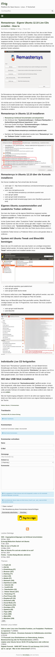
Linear (17, 428)
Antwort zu (5, 460)
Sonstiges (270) (9, 607)
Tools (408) (7, 614)
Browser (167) (9, 571)
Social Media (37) (10, 603)
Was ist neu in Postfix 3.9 (10, 546)
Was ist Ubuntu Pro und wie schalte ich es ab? (17, 550)
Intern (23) (7, 576)
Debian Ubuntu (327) (11, 591)
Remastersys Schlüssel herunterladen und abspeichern (24, 118)
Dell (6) (6, 567)
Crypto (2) (7, 565)
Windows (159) (9, 618)
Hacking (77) (8, 574)
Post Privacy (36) (10, 596)
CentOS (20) (8, 587)
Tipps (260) (8, 612)
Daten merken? (8, 506)
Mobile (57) (8, 578)
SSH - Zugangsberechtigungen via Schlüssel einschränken (21, 537)
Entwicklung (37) (10, 569)
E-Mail (3, 448)
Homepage (5, 454)
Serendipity (26, 655)
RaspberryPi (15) (10, 598)
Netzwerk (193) (9, 580)
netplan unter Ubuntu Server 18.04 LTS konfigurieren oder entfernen (25, 642)
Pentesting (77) (9, 594)
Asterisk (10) (8, 585)
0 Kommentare (15, 405)
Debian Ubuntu (5, 405)
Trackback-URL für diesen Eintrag (10, 414)
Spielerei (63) (8, 609)
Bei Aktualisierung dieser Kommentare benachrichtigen (21, 509)
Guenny (13, 29)
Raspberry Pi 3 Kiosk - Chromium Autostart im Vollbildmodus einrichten (26, 633)
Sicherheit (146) (9, 600)
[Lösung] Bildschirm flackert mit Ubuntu (15, 541)
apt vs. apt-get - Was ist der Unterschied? (15, 648)
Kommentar (5, 465)
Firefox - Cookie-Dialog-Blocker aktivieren (15, 555)
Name (3, 443)
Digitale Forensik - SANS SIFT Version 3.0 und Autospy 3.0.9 (22, 646)
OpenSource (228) (10, 583)
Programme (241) (10, 605)
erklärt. (8, 392)
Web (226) (7, 616)
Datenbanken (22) (10, 589)
